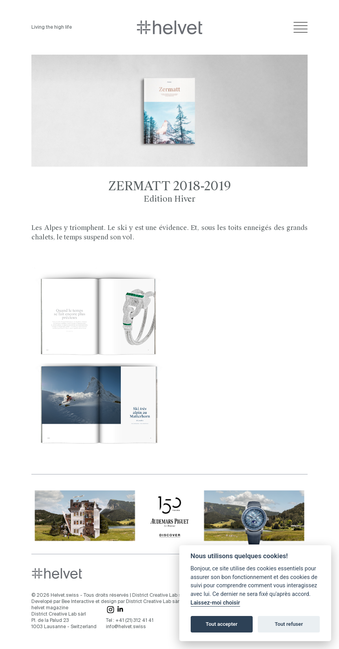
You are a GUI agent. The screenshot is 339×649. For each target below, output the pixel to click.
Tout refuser (289, 624)
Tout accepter (221, 624)
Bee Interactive (78, 601)
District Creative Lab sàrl (159, 595)
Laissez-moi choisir (215, 602)
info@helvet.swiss (126, 627)
